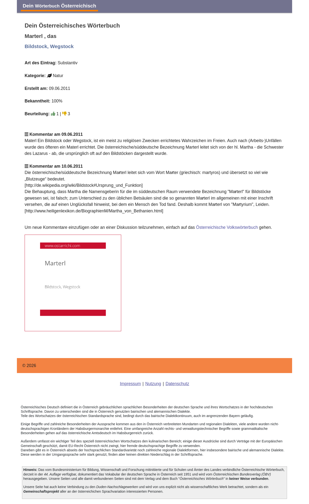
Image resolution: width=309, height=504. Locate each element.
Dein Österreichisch (59, 5)
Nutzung (153, 383)
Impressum (130, 383)
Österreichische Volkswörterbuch (227, 227)
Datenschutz (177, 383)
